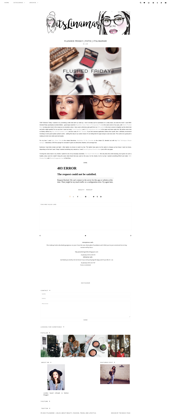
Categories (18, 3)
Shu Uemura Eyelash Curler (60, 131)
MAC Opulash (82, 131)
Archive (33, 3)
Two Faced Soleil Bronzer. (92, 153)
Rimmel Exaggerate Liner (57, 158)
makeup (89, 190)
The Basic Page (124, 413)
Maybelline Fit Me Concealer (85, 140)
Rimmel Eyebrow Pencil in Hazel (92, 149)
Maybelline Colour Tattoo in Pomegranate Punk (89, 125)
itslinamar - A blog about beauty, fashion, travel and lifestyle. (71, 413)
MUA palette (100, 127)
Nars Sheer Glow (57, 140)
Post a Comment (85, 265)
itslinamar (86, 257)
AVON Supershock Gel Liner (93, 129)
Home (6, 3)
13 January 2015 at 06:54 (88, 255)
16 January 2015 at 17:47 (88, 263)
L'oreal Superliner (77, 129)
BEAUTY (81, 190)
